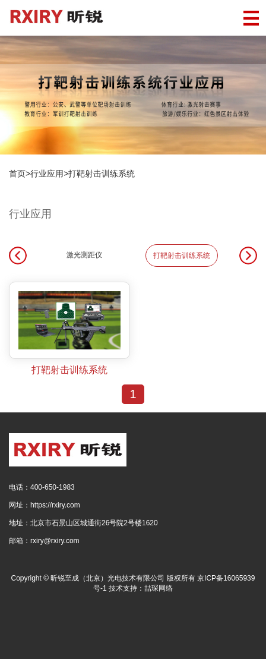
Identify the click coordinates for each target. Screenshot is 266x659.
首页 (17, 173)
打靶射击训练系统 (101, 173)
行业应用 (47, 173)
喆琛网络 (158, 588)
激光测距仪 (84, 255)
